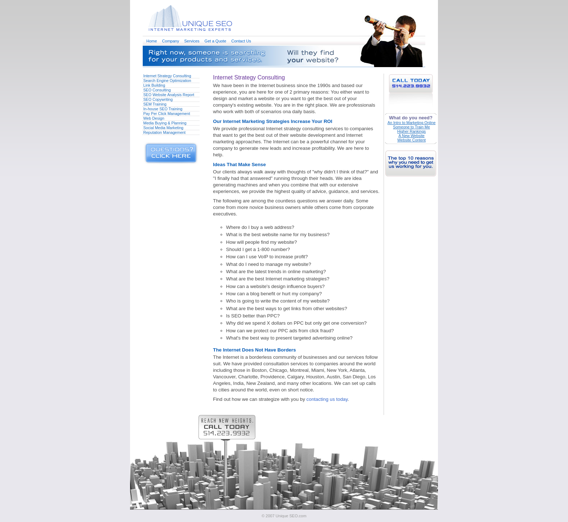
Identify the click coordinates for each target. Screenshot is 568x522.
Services (191, 41)
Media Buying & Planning (165, 123)
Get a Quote (215, 41)
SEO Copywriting (158, 99)
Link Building (154, 85)
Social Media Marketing (163, 128)
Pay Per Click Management (166, 113)
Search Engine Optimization (167, 80)
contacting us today (327, 399)
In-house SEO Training (163, 109)
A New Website (411, 135)
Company (170, 41)
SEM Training (155, 104)
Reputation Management (164, 132)
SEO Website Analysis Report (169, 95)
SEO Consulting (157, 90)
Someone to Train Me (411, 127)
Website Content (411, 140)
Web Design (153, 118)
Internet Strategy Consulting (167, 76)
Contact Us (241, 41)
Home (151, 41)
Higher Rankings (411, 131)
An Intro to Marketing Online (412, 122)
